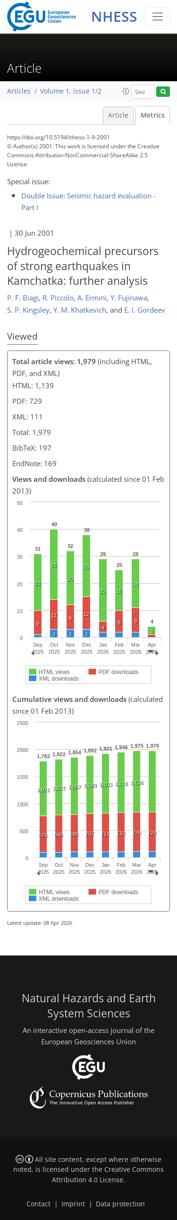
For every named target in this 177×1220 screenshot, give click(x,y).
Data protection (120, 1204)
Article (118, 115)
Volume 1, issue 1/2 (70, 91)
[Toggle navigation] (157, 17)
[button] (126, 91)
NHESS (114, 16)
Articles (19, 91)
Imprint (73, 1204)
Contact (38, 1204)
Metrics (153, 115)
